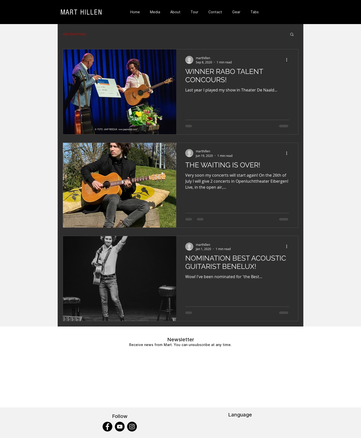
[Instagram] (132, 426)
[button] (292, 34)
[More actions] (288, 60)
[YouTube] (120, 426)
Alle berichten (74, 34)
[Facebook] (107, 426)
